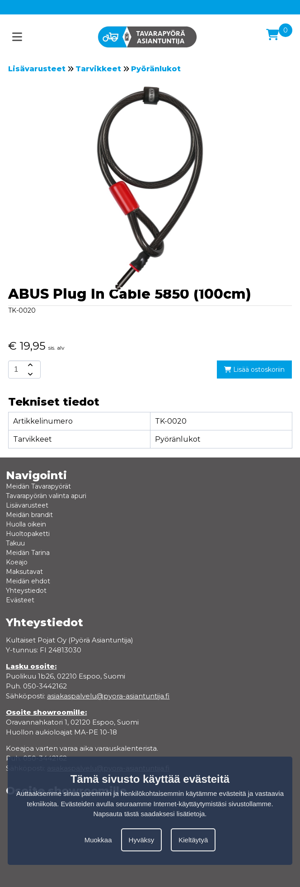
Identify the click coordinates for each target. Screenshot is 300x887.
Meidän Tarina (28, 553)
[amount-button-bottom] (29, 374)
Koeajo (17, 562)
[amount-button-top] (29, 365)
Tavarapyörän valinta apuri (46, 496)
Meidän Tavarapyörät (38, 486)
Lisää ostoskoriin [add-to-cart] (254, 369)
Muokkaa (98, 840)
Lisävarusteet (37, 69)
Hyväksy (142, 840)
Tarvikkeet (98, 69)
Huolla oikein (26, 524)
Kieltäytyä (193, 840)
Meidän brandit (29, 515)
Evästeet (20, 600)
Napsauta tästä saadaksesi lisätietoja (149, 814)
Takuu (15, 543)
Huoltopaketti (28, 534)
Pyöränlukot (156, 69)
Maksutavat (24, 572)
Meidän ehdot (28, 581)
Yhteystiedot (26, 591)
